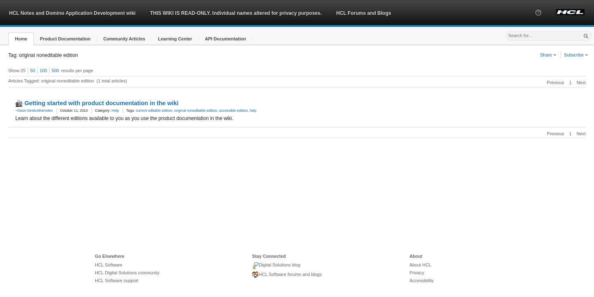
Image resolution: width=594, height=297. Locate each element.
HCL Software (109, 264)
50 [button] (32, 70)
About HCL (420, 264)
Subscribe (576, 54)
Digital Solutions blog (276, 265)
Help (115, 110)
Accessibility (422, 280)
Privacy (417, 272)
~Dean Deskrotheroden (34, 110)
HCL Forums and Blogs (363, 13)
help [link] (253, 110)
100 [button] (43, 70)
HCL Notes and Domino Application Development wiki (72, 13)
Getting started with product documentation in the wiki (101, 103)
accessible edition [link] (233, 110)
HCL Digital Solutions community (127, 272)
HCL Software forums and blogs (287, 274)
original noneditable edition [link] (195, 110)
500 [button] (55, 70)
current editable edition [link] (154, 110)
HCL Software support (117, 280)
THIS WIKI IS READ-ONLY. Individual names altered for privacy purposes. (236, 13)
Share (548, 54)
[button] (538, 20)
